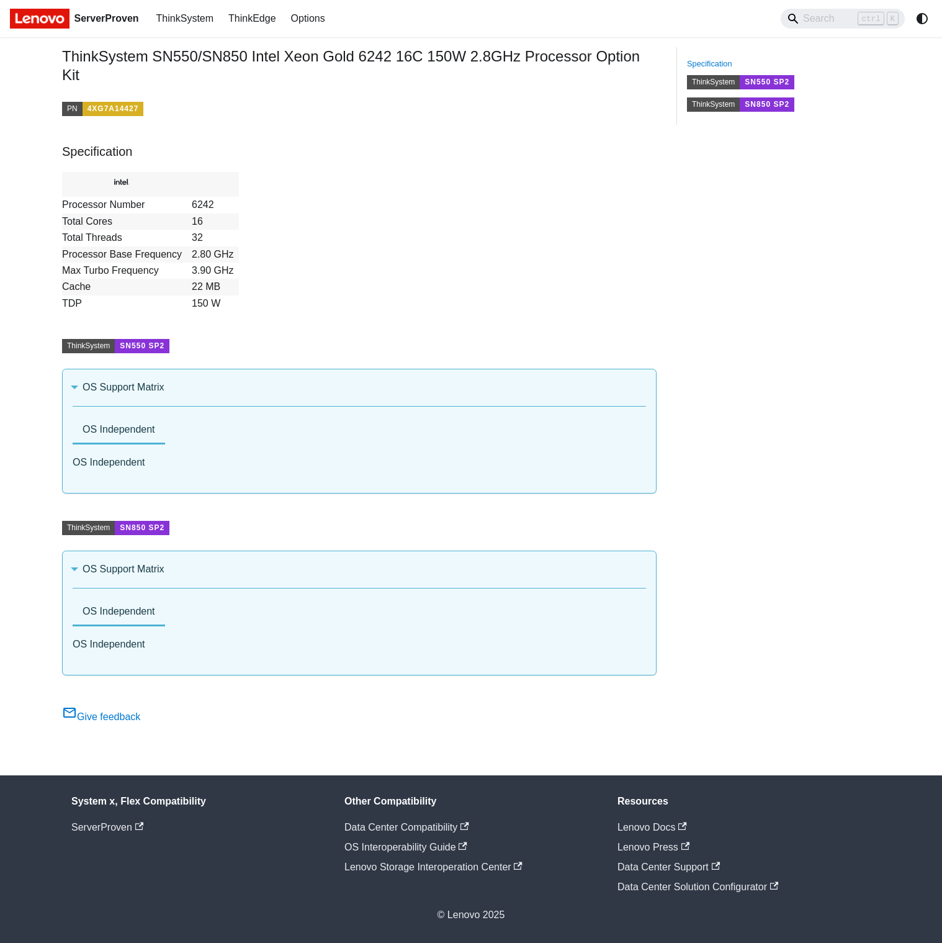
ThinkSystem (184, 18)
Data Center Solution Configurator (697, 887)
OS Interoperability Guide (405, 847)
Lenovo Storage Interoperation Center (433, 867)
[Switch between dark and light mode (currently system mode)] (922, 19)
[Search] (843, 19)
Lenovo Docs (652, 827)
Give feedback (101, 716)
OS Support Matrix (123, 387)
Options (308, 18)
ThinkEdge (252, 18)
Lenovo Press (653, 847)
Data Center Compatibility (406, 827)
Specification (709, 63)
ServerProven (107, 827)
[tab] (119, 430)
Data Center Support (668, 867)
